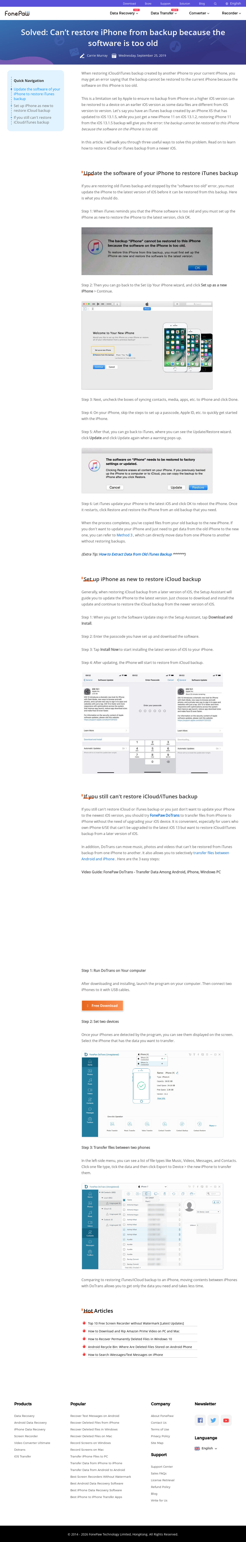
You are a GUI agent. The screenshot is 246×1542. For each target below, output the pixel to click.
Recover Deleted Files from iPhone (94, 1421)
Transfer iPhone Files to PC (89, 1455)
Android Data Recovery (30, 1421)
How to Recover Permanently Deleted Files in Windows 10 (130, 1338)
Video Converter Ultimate (32, 1442)
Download (129, 3)
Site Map (157, 1442)
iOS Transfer (22, 1455)
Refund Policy (160, 1486)
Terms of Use (160, 1428)
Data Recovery (24, 1415)
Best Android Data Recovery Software (96, 1482)
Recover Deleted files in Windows (94, 1428)
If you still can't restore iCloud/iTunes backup (32, 120)
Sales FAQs (158, 1472)
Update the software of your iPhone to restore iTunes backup (37, 94)
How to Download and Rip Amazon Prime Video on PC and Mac (134, 1330)
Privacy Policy (160, 1435)
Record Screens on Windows (90, 1442)
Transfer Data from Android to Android (97, 1469)
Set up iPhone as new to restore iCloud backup (33, 108)
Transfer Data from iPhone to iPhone (96, 1462)
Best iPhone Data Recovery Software (96, 1489)
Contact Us (158, 1421)
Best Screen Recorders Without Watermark (100, 1475)
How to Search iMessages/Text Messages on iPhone (125, 1354)
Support (165, 3)
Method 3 (125, 535)
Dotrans (19, 1448)
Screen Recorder (26, 1435)
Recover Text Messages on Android (94, 1415)
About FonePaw (162, 1415)
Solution (185, 3)
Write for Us (159, 1499)
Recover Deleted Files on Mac (91, 1435)
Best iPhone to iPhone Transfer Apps (96, 1496)
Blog (202, 3)
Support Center (162, 1465)
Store (148, 3)
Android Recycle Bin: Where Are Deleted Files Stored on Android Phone (140, 1346)
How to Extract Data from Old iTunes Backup (136, 554)
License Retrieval (163, 1479)
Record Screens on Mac (87, 1448)
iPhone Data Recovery (29, 1428)
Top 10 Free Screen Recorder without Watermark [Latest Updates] (136, 1322)
